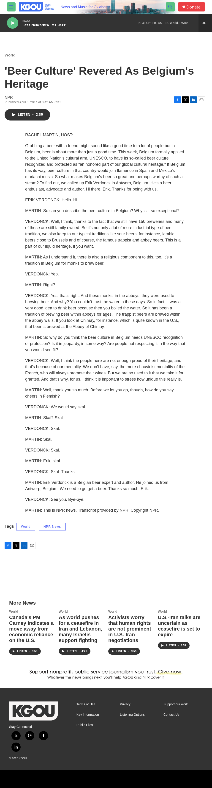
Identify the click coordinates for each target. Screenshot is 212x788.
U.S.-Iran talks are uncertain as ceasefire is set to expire (179, 625)
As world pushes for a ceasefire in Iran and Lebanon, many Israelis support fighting (80, 628)
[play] (12, 23)
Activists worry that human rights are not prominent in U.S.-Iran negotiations (129, 628)
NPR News (52, 526)
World (10, 55)
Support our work (175, 704)
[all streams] (205, 23)
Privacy (125, 704)
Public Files (84, 725)
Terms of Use (85, 704)
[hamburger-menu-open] (11, 6)
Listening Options (132, 714)
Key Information (87, 714)
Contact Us (171, 714)
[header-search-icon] (170, 6)
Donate (193, 7)
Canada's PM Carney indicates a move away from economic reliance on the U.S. (31, 628)
